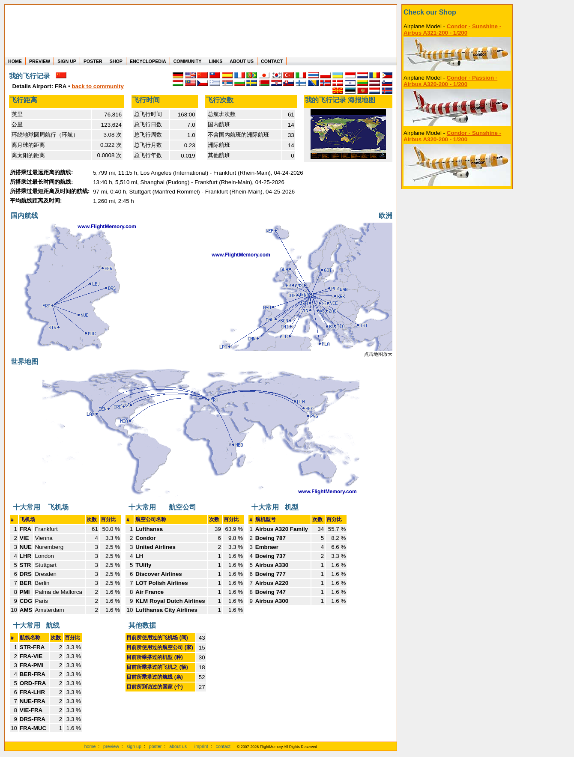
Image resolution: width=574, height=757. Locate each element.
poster (155, 746)
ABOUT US (242, 61)
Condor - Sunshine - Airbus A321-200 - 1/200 (452, 29)
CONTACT (272, 61)
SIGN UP (66, 61)
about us (178, 746)
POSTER (93, 61)
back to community (97, 86)
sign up (134, 746)
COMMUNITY (187, 61)
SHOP (116, 61)
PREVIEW (39, 61)
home (90, 746)
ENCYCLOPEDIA (148, 61)
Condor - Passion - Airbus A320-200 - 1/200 (450, 81)
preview (111, 746)
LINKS (215, 61)
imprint (201, 746)
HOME (15, 61)
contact (223, 746)
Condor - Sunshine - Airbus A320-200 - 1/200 (452, 136)
